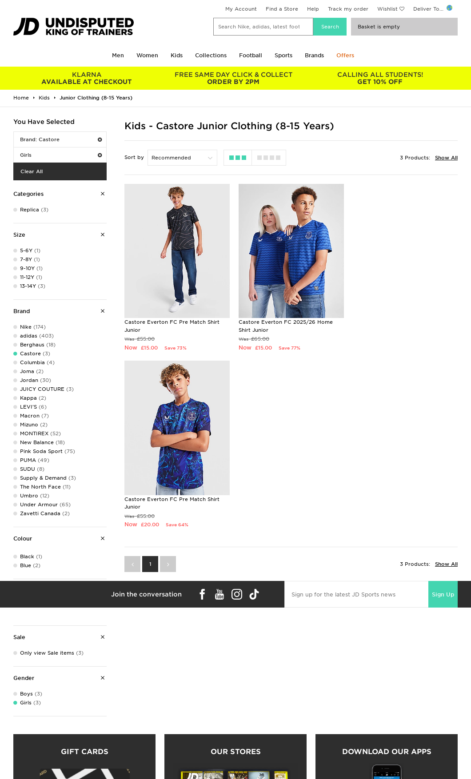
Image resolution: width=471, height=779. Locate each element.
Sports (283, 55)
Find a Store (282, 9)
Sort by (134, 157)
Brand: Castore (61, 139)
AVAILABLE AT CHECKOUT (86, 78)
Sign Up (443, 416)
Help (313, 9)
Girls (61, 155)
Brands (314, 55)
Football (250, 55)
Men (118, 55)
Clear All (31, 171)
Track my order (348, 9)
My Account (241, 9)
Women (147, 55)
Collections (211, 55)
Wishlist (387, 9)
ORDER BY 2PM (233, 78)
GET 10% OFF (379, 78)
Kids (177, 55)
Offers (345, 55)
